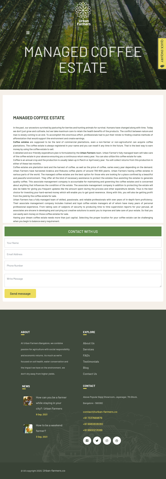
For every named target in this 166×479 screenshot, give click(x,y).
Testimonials (91, 361)
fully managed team (45, 199)
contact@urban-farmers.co (100, 411)
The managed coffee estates (55, 174)
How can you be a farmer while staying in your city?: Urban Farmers (51, 403)
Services (88, 349)
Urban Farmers (88, 152)
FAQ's (86, 355)
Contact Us (90, 373)
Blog (86, 367)
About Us (88, 343)
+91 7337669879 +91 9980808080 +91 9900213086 (93, 424)
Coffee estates (21, 142)
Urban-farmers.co (54, 470)
